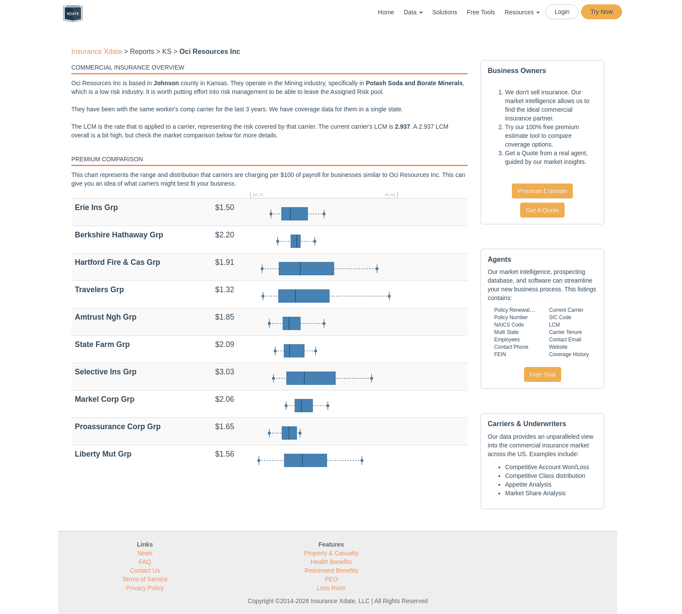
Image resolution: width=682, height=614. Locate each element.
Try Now (601, 11)
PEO (331, 579)
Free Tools (481, 12)
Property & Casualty (331, 553)
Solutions (445, 12)
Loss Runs (331, 587)
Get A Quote (542, 210)
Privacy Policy (145, 587)
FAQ (145, 561)
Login (562, 11)
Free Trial (542, 374)
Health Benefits (331, 561)
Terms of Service (144, 579)
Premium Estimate (542, 190)
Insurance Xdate (96, 51)
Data (413, 12)
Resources (522, 12)
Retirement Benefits (331, 570)
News (145, 553)
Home (386, 12)
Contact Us (145, 570)
